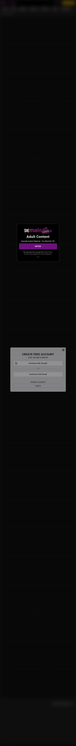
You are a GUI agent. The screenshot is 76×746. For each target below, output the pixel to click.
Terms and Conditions (44, 254)
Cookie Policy (47, 252)
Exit (38, 257)
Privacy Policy (28, 254)
